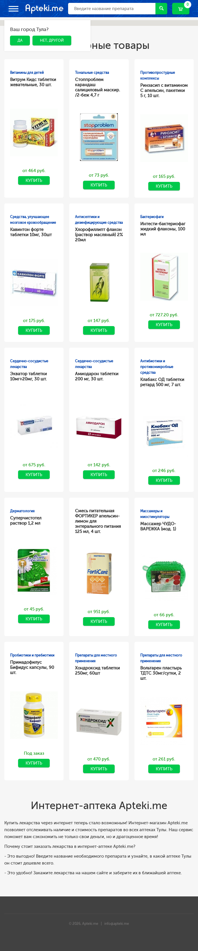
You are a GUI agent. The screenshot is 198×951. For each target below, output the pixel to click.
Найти (161, 8)
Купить (34, 180)
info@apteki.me (116, 924)
